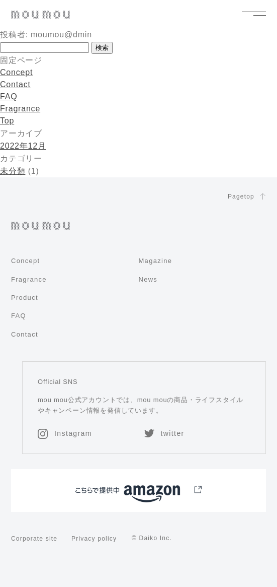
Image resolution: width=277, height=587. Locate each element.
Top (7, 120)
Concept (16, 72)
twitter (164, 433)
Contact (15, 84)
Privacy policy (94, 539)
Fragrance (20, 108)
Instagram (65, 433)
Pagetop (247, 196)
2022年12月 (23, 146)
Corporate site (34, 539)
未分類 (12, 171)
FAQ (8, 96)
